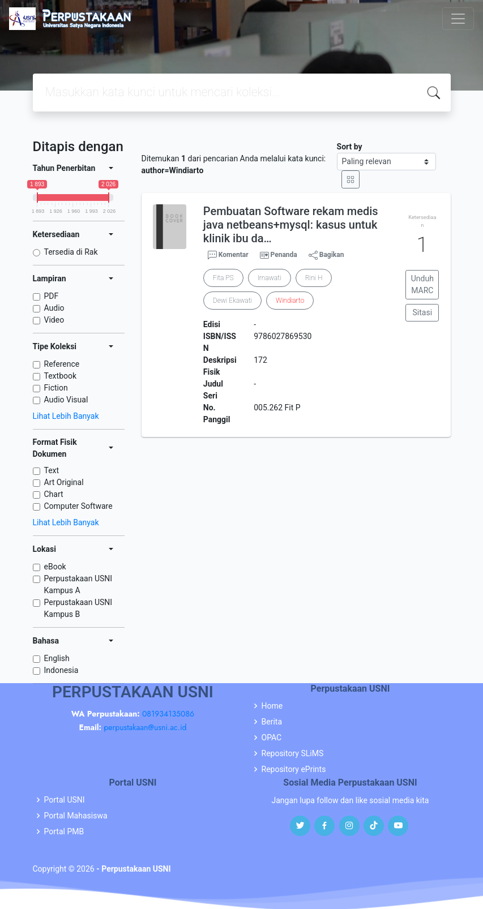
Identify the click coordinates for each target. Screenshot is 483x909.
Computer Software (78, 506)
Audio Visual (66, 399)
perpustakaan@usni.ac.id (145, 727)
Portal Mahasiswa (76, 816)
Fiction (56, 387)
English (57, 658)
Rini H (314, 278)
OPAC (272, 737)
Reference (62, 363)
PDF (51, 296)
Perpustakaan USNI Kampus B (78, 608)
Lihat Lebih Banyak (66, 416)
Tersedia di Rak (71, 251)
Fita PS (223, 278)
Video (54, 319)
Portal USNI (64, 800)
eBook (55, 566)
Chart (53, 494)
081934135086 (168, 713)
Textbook (60, 375)
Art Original (64, 482)
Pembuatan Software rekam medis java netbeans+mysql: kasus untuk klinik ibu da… (290, 224)
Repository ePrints (294, 769)
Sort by (349, 146)
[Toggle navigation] (458, 18)
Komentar (228, 255)
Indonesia (61, 670)
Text (51, 470)
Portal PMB (64, 831)
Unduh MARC (422, 284)
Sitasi (423, 312)
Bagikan (326, 255)
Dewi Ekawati (232, 301)
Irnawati (269, 278)
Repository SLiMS (293, 753)
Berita (272, 722)
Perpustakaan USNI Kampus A (78, 584)
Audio (54, 307)
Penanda (284, 255)
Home (272, 706)
